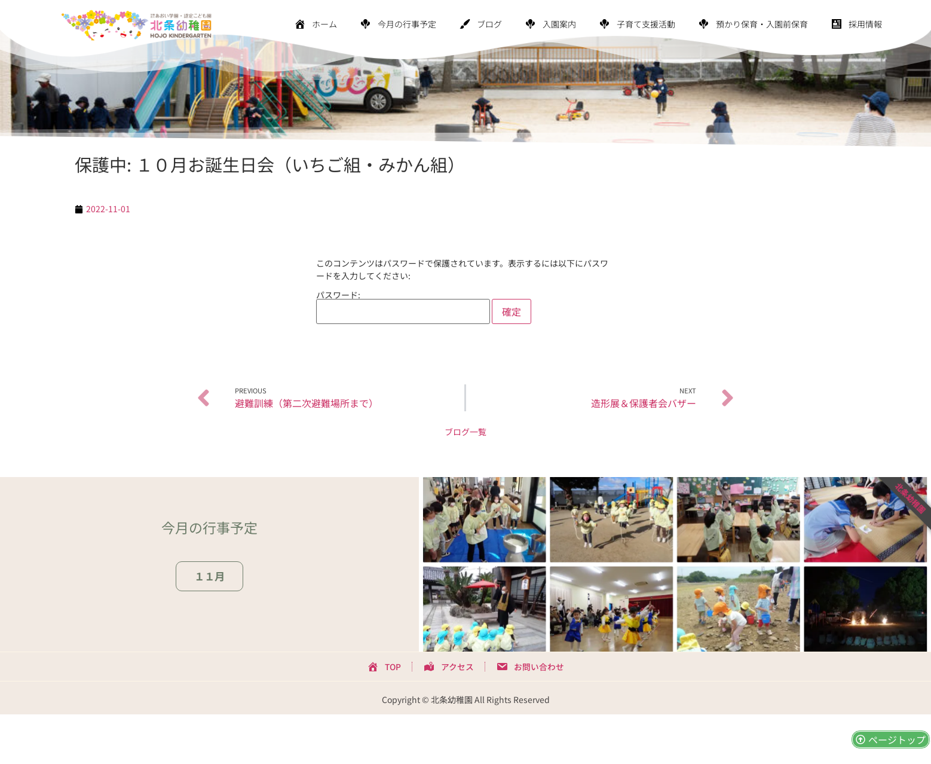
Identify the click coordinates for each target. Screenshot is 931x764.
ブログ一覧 (465, 432)
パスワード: (403, 307)
